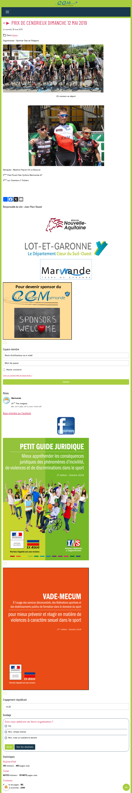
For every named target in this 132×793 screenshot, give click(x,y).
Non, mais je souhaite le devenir (22, 737)
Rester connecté (13, 369)
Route (15, 35)
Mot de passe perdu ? (24, 375)
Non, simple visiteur (17, 731)
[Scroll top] (126, 787)
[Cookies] (6, 787)
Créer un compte (9, 375)
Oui (9, 726)
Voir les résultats (24, 746)
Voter (9, 746)
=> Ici (8, 706)
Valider (66, 381)
